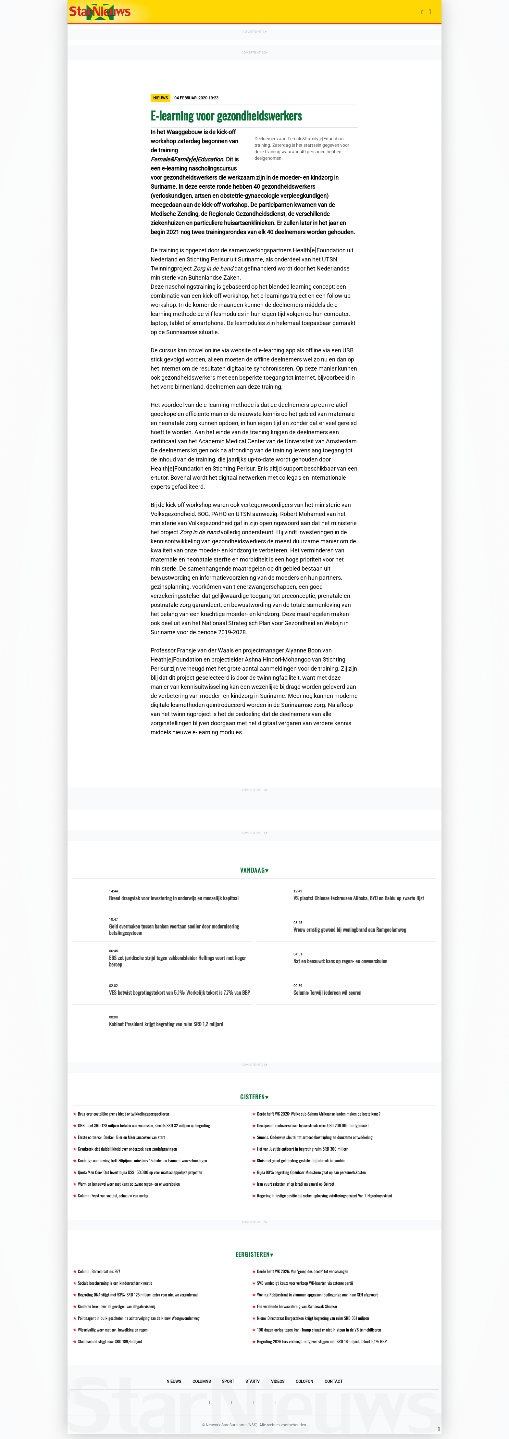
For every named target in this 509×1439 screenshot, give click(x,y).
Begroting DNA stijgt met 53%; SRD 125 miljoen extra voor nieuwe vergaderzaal (143, 1297)
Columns (201, 1386)
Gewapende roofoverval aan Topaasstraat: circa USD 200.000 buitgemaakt (318, 1125)
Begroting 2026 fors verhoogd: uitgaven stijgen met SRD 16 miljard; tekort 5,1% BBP (326, 1346)
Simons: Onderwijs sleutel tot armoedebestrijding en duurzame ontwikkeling (319, 1137)
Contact (333, 1386)
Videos (277, 1386)
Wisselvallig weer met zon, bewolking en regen (115, 1334)
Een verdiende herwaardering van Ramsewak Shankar (300, 1309)
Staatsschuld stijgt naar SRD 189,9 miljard (112, 1346)
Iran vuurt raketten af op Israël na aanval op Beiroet (299, 1185)
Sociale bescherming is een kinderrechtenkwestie (118, 1285)
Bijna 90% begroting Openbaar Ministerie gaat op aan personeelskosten (315, 1173)
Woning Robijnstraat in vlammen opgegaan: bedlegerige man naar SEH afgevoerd (323, 1297)
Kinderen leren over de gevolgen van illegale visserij (120, 1309)
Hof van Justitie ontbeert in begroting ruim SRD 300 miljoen (305, 1149)
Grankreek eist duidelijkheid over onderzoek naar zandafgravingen (131, 1149)
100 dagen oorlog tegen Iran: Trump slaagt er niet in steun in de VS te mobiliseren (323, 1334)
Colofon (304, 1386)
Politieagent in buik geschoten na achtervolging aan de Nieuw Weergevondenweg (143, 1322)
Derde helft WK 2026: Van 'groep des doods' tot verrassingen (306, 1273)
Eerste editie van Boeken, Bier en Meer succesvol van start (125, 1137)
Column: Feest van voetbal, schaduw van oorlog (116, 1197)
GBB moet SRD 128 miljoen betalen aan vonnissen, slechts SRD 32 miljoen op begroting (148, 1125)
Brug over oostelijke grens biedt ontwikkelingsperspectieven (126, 1113)
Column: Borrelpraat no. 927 (101, 1273)
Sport (228, 1386)
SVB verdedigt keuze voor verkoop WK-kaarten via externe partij (309, 1285)
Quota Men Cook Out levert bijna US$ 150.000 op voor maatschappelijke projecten (145, 1173)
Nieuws (174, 1386)
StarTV (252, 1386)
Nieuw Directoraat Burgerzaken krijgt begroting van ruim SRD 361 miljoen (317, 1322)
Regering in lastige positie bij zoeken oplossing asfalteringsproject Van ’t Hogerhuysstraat (329, 1197)
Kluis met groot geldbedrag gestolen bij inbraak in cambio (304, 1161)
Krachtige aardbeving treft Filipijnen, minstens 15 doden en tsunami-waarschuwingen (147, 1161)
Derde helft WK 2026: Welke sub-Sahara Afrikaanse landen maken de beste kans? (324, 1113)
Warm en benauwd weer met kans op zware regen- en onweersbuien (133, 1185)
